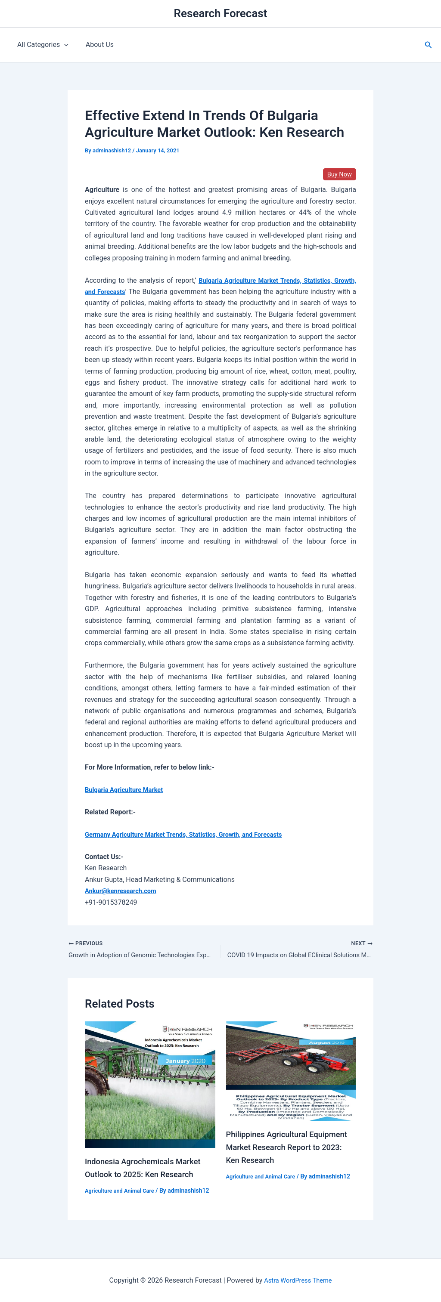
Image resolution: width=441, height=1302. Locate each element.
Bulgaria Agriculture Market (128, 790)
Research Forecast (220, 13)
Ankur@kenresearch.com (124, 891)
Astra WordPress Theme (298, 1280)
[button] (428, 45)
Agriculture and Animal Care (123, 1192)
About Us (95, 44)
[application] (62, 45)
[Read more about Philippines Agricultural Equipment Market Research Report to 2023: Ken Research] (291, 1072)
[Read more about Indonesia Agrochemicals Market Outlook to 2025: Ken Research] (150, 1086)
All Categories (41, 45)
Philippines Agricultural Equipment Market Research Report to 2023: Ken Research (283, 1149)
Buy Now (338, 174)
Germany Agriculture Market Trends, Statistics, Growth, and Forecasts (193, 834)
